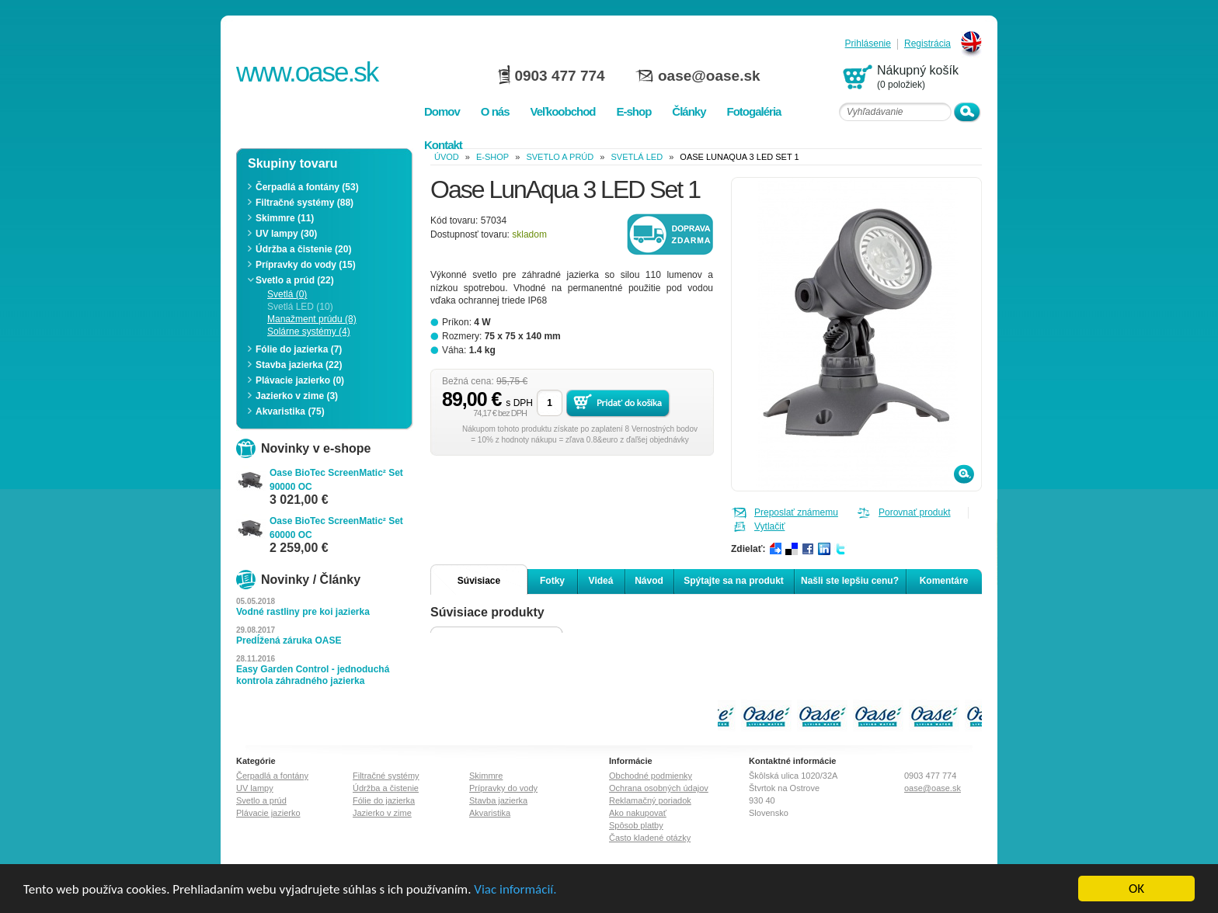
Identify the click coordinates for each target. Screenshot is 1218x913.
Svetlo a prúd (559, 156)
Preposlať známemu (796, 512)
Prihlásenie (868, 44)
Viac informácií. (515, 889)
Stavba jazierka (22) (299, 364)
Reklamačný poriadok (650, 800)
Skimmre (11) (285, 218)
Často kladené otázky (650, 837)
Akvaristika (489, 813)
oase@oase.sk (709, 76)
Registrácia (927, 44)
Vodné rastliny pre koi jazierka (303, 611)
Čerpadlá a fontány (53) (307, 187)
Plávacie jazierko (268, 813)
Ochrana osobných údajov (658, 788)
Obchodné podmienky (650, 775)
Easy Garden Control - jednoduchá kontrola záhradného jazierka (312, 675)
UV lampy (254, 788)
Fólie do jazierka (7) (299, 349)
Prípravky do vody (503, 788)
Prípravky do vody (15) (306, 264)
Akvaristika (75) (290, 411)
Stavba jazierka (498, 800)
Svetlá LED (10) (300, 306)
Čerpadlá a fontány (272, 775)
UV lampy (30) (286, 233)
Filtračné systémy (386, 775)
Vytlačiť (769, 526)
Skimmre (486, 775)
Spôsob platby (636, 825)
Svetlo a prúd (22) (295, 280)
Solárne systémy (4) (308, 331)
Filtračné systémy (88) (304, 202)
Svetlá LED (637, 156)
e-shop (492, 156)
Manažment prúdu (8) (312, 319)
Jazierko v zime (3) (297, 396)
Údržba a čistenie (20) (303, 249)
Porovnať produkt (915, 512)
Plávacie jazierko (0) (300, 380)
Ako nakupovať (637, 813)
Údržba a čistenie (386, 788)
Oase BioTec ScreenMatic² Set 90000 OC (336, 479)
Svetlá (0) (287, 294)
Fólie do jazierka (384, 800)
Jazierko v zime (382, 813)
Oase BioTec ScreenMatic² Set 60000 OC (336, 528)
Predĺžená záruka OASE (288, 640)
